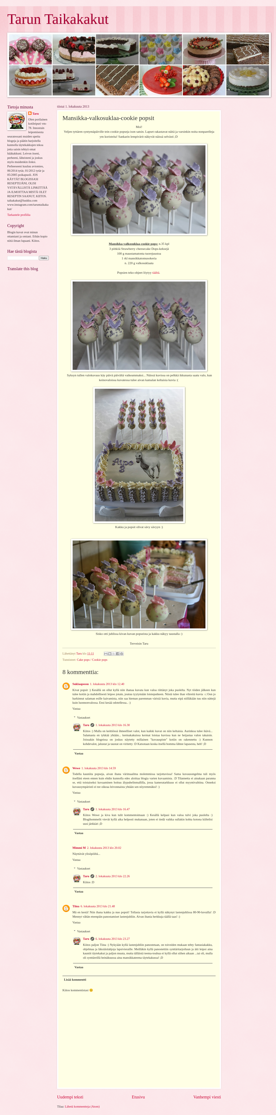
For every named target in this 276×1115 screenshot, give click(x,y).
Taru (86, 725)
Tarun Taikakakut (58, 19)
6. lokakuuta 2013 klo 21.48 (98, 906)
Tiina (75, 906)
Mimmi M (79, 847)
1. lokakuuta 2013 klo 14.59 (99, 768)
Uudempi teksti (70, 1097)
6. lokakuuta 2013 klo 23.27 (112, 938)
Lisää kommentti (75, 979)
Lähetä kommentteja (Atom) (82, 1106)
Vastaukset (83, 717)
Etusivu (138, 1097)
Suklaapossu (80, 684)
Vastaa (76, 708)
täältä (155, 272)
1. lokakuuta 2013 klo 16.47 (112, 809)
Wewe (76, 768)
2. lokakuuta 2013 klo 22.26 (112, 876)
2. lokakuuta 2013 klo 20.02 (104, 847)
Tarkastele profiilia (18, 214)
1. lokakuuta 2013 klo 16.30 (112, 725)
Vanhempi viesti (207, 1097)
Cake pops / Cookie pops (92, 659)
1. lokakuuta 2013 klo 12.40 (107, 684)
